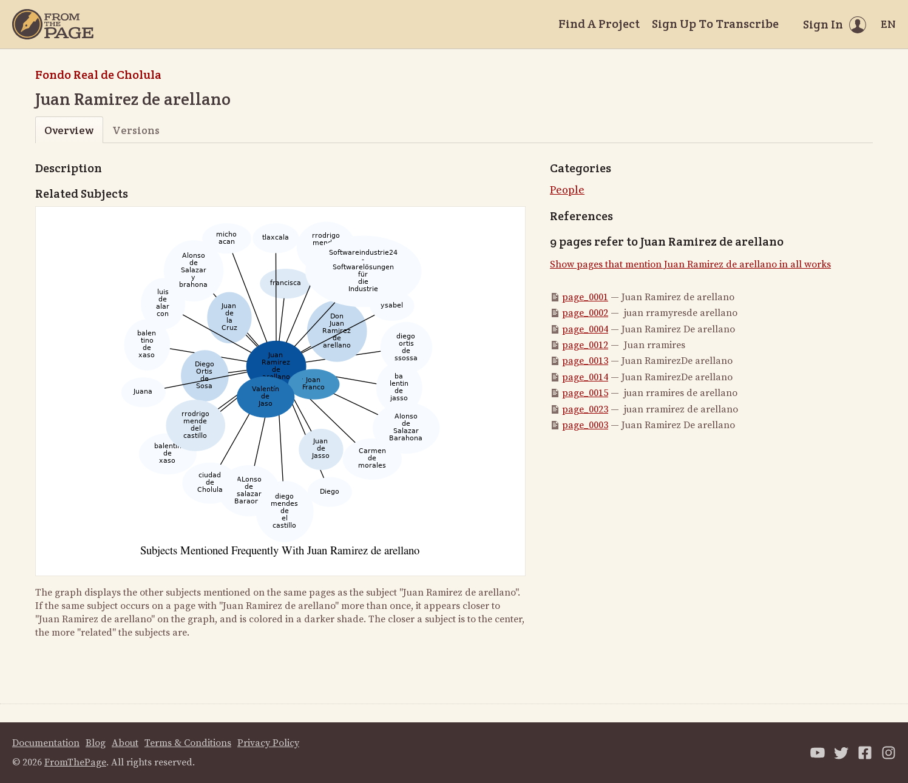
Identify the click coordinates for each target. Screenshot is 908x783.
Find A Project (599, 24)
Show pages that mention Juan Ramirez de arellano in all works (690, 264)
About (125, 743)
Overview (68, 130)
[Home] (52, 24)
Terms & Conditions (187, 743)
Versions (136, 130)
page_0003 (585, 425)
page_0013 (585, 361)
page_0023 (585, 409)
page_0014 (585, 377)
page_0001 (585, 297)
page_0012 (585, 345)
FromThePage (75, 762)
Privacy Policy (268, 743)
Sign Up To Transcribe (715, 24)
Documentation (46, 743)
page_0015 (585, 393)
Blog (96, 743)
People (567, 190)
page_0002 (585, 313)
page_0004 (585, 329)
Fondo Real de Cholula (98, 74)
